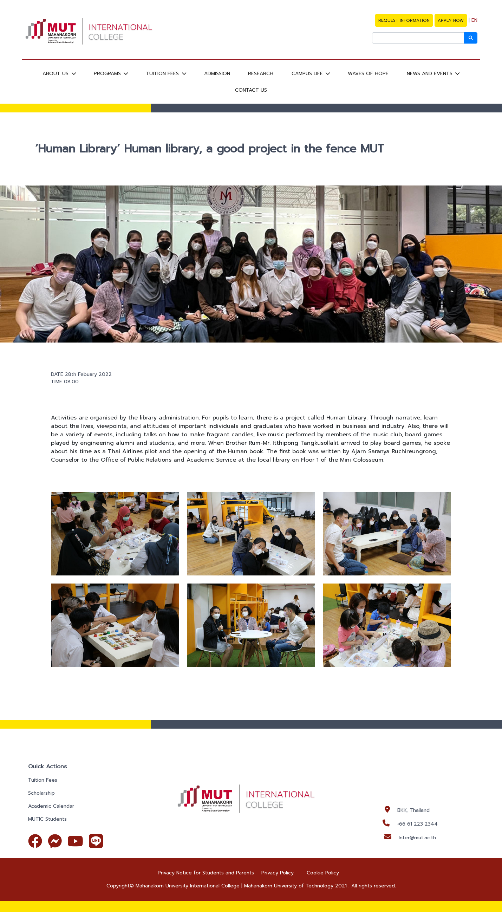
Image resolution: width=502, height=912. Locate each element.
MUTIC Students (47, 819)
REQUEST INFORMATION (404, 20)
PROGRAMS (108, 73)
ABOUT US (56, 73)
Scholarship (41, 793)
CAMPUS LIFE (308, 73)
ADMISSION (217, 73)
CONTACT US (251, 89)
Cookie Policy (323, 873)
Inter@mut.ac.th (417, 837)
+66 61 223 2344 (417, 824)
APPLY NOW (451, 20)
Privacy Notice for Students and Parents (206, 873)
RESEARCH (260, 73)
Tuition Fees (42, 780)
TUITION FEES (163, 73)
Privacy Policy (277, 873)
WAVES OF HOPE (368, 73)
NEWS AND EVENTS (430, 73)
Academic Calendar (51, 806)
